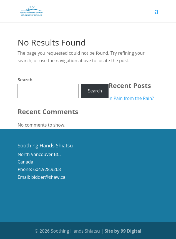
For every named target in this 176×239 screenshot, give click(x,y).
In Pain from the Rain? (131, 98)
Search (24, 80)
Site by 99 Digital (123, 231)
